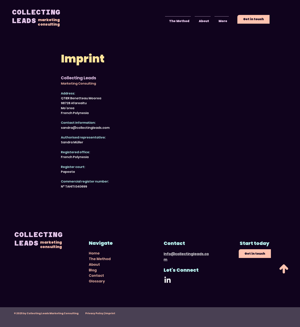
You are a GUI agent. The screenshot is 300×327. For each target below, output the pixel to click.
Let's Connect (181, 270)
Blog (93, 270)
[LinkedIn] (167, 280)
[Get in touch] (253, 19)
